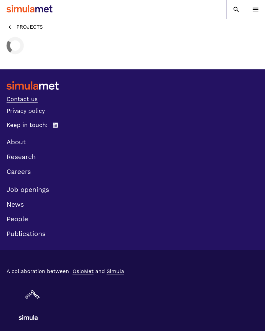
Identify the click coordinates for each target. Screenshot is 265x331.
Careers (19, 172)
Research (21, 157)
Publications (26, 234)
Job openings (28, 190)
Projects (25, 27)
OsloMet (83, 271)
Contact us (22, 99)
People (17, 219)
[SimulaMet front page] (132, 85)
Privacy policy (26, 110)
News (15, 204)
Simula (115, 271)
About (16, 142)
